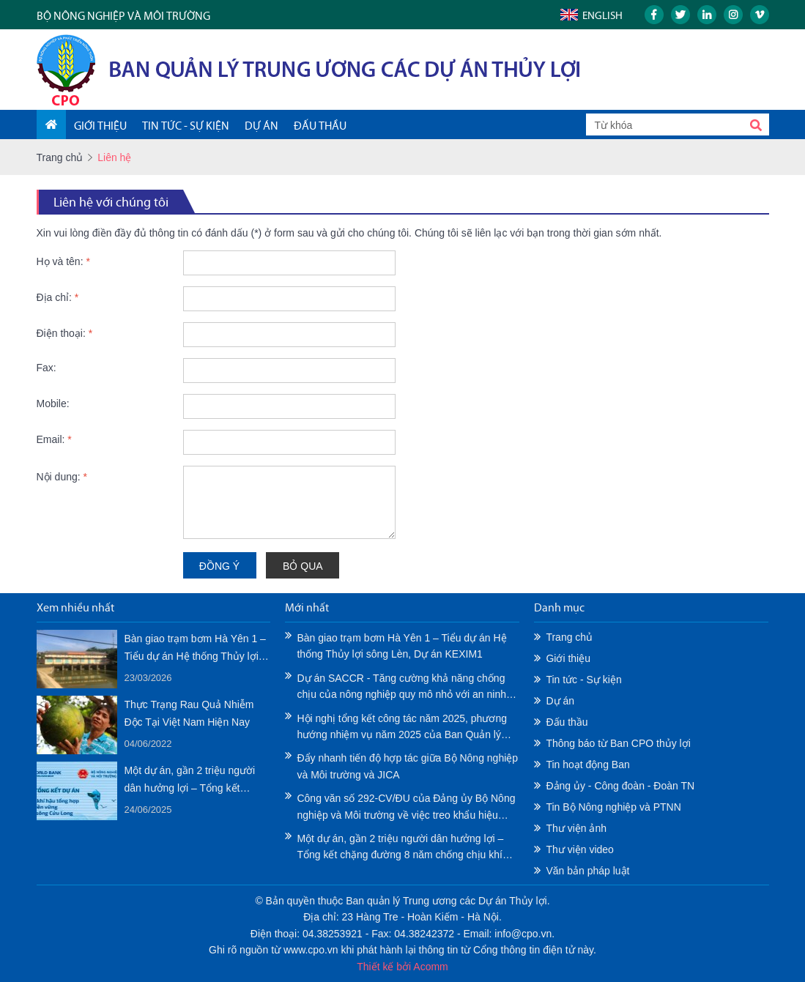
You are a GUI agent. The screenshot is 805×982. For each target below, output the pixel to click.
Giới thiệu (568, 658)
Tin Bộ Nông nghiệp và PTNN (613, 807)
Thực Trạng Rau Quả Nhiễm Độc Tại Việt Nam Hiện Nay (189, 713)
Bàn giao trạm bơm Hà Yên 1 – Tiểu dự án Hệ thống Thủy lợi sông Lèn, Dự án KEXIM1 (195, 649)
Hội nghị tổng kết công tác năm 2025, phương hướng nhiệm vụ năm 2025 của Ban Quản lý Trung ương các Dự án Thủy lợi (402, 728)
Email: (54, 439)
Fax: (46, 367)
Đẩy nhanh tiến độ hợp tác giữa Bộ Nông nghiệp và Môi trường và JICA (407, 766)
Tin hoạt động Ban (587, 764)
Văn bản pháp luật (587, 871)
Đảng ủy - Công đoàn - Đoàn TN (620, 786)
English (602, 15)
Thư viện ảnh (576, 828)
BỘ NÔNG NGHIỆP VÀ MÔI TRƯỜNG (123, 16)
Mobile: (53, 403)
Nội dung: (62, 477)
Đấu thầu (566, 722)
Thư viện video (579, 849)
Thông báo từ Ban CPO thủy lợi (618, 743)
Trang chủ (60, 157)
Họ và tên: (63, 261)
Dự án (560, 701)
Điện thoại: (65, 333)
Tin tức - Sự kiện (583, 679)
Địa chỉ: (58, 297)
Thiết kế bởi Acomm (402, 966)
